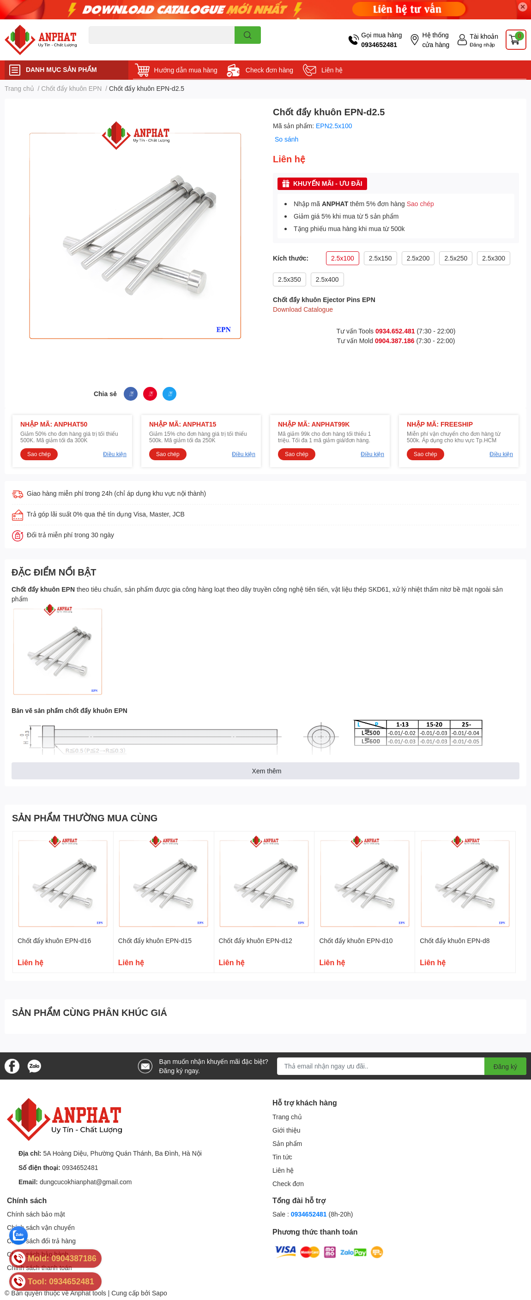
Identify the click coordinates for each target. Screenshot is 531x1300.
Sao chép (420, 204)
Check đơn (288, 1183)
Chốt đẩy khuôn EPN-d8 (454, 940)
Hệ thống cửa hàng (435, 39)
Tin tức (282, 1157)
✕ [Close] (522, 7)
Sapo (159, 1293)
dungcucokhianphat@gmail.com (86, 1182)
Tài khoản (484, 36)
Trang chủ (287, 1117)
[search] (248, 35)
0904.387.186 (395, 340)
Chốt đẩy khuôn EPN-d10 (355, 940)
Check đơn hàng (269, 70)
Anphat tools (88, 1293)
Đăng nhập (482, 44)
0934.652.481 (395, 331)
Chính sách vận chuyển (41, 1227)
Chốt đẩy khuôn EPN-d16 (54, 940)
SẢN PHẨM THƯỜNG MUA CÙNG (84, 817)
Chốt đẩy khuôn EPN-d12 (255, 940)
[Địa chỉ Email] (402, 1066)
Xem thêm (267, 771)
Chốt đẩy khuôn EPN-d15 (155, 940)
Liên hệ (332, 70)
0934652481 (379, 44)
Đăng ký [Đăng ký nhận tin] (505, 1066)
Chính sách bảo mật (36, 1214)
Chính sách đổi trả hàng (41, 1241)
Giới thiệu (286, 1130)
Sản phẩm (287, 1143)
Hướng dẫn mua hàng (185, 70)
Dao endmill (103, 49)
